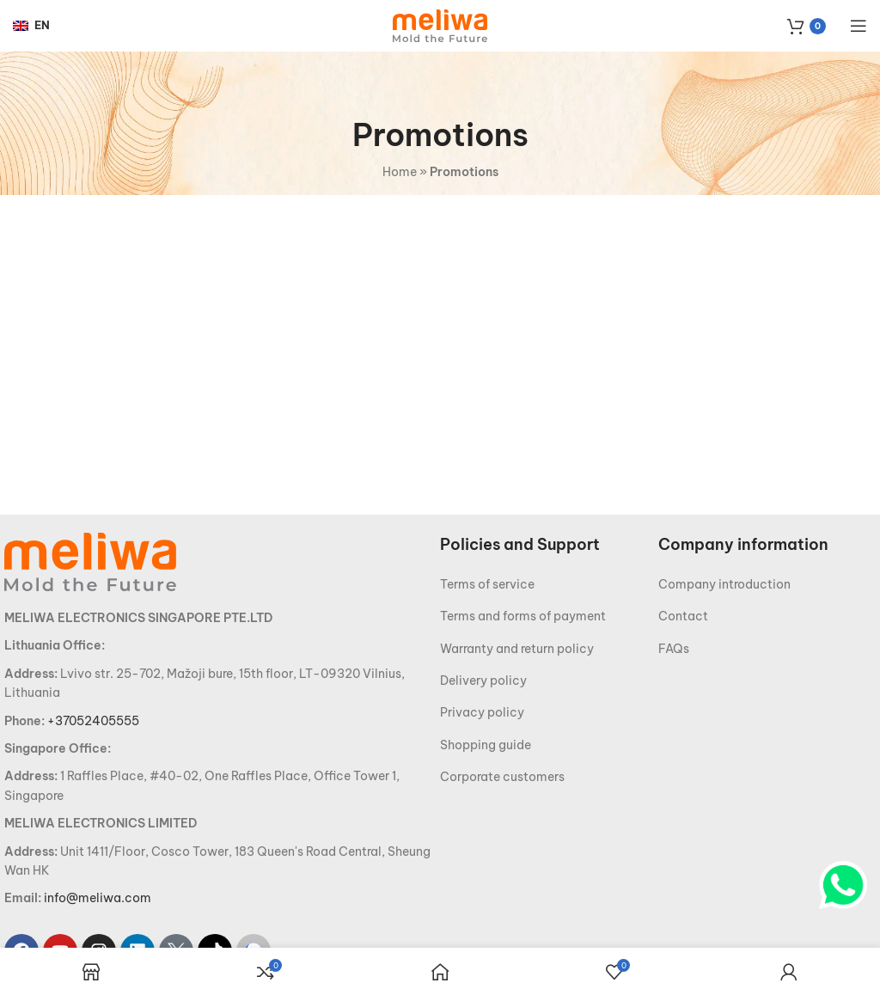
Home (399, 172)
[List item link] (549, 584)
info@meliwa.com (97, 898)
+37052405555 (93, 721)
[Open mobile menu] (858, 26)
